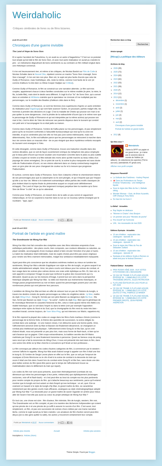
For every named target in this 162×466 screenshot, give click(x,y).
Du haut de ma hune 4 (122, 199)
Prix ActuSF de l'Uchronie (123, 220)
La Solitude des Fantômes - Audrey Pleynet (131, 177)
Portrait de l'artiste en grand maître (38, 233)
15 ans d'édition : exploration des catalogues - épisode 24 (126, 252)
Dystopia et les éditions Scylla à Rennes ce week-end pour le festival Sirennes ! (131, 257)
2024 (116, 75)
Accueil (57, 431)
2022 (116, 83)
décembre (120, 100)
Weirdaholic (36, 15)
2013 (116, 97)
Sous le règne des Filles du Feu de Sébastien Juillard (127, 246)
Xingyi (44, 300)
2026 (116, 68)
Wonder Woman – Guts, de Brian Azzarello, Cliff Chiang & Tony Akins (131, 195)
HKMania (35, 97)
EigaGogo (34, 109)
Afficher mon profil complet (122, 166)
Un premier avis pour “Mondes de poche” (130, 217)
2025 (116, 72)
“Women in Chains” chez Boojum (126, 213)
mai (117, 119)
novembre (120, 104)
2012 (116, 135)
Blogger (92, 452)
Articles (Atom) (30, 435)
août (118, 108)
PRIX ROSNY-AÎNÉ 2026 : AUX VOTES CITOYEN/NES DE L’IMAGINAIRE (129, 271)
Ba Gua (88, 297)
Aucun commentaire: (47, 220)
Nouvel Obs (40, 74)
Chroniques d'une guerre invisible (37, 45)
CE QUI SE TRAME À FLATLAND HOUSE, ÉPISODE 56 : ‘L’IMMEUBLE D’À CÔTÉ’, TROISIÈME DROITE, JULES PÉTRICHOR (131, 277)
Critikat (69, 83)
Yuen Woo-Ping (53, 311)
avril (118, 122)
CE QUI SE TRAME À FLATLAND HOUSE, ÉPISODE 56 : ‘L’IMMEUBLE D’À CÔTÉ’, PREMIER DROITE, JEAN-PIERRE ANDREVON (131, 299)
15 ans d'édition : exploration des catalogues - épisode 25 (126, 241)
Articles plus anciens (91, 431)
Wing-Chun (25, 297)
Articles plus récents (21, 431)
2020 (116, 90)
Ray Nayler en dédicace (123, 210)
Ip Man (89, 294)
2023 (116, 79)
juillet (118, 111)
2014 (116, 93)
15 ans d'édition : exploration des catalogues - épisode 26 (126, 235)
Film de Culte (89, 71)
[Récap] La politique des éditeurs (128, 56)
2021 (116, 86)
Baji (74, 300)
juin (117, 115)
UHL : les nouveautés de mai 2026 (127, 223)
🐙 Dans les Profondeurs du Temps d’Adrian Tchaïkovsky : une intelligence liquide (129, 183)
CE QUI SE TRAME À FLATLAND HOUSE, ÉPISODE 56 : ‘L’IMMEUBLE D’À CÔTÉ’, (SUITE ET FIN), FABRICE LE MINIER (131, 290)
